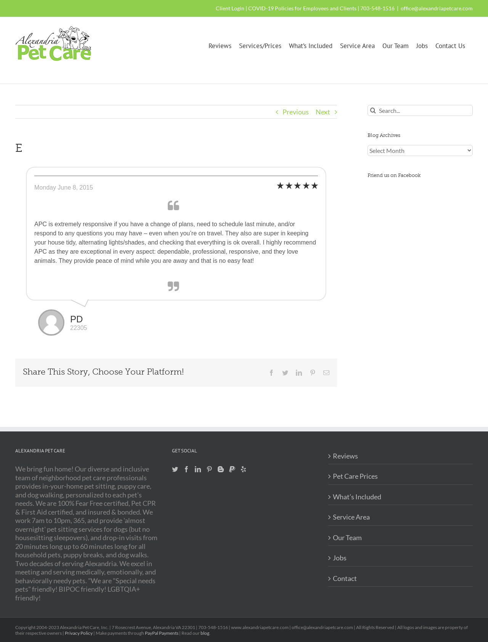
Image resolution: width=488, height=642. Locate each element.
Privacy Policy (79, 633)
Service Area (351, 517)
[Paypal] (232, 469)
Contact (345, 578)
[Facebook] (186, 469)
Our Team (347, 537)
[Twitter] (175, 469)
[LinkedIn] (198, 469)
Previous (296, 112)
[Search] (373, 110)
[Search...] (420, 110)
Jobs (340, 558)
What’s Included (357, 496)
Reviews (345, 456)
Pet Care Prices (355, 476)
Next (323, 112)
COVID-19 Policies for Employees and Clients (302, 8)
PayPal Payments (161, 633)
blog (205, 633)
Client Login (230, 8)
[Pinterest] (209, 469)
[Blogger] (221, 469)
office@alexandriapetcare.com (437, 8)
